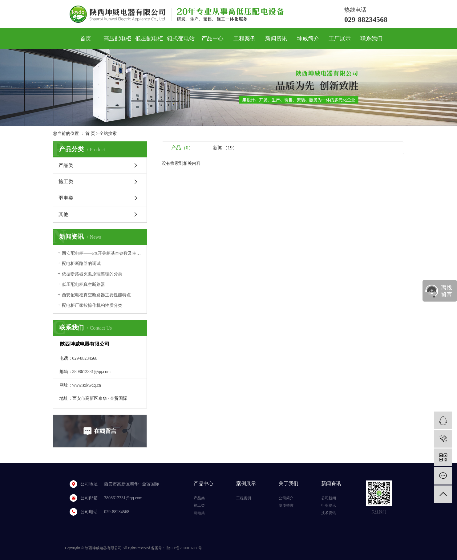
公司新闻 (328, 498)
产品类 (66, 165)
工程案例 (244, 38)
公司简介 (286, 498)
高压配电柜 (117, 38)
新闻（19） (225, 147)
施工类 (66, 181)
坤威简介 (308, 38)
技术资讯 (328, 513)
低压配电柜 (149, 38)
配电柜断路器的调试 (81, 263)
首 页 (90, 133)
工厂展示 (340, 38)
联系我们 (371, 38)
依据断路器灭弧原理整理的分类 (92, 274)
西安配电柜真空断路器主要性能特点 (96, 295)
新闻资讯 (276, 38)
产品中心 (212, 38)
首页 (85, 38)
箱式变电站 (181, 38)
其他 (63, 214)
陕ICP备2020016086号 (184, 548)
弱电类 (66, 198)
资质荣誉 (286, 505)
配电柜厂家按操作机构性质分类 (92, 305)
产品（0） (182, 147)
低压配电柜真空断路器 (83, 284)
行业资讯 (328, 505)
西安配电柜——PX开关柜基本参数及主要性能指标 (102, 253)
